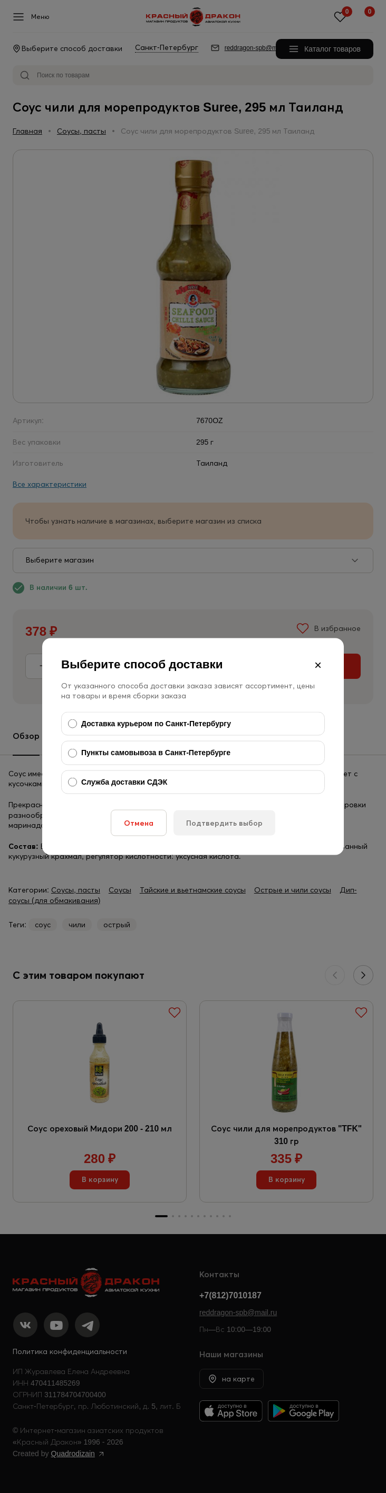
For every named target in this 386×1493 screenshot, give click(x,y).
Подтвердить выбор (224, 823)
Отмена (138, 823)
